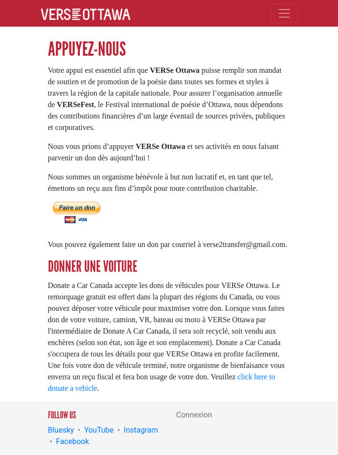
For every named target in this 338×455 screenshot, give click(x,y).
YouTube (99, 430)
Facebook (72, 441)
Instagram (141, 430)
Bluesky (61, 430)
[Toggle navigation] (284, 13)
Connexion (194, 414)
